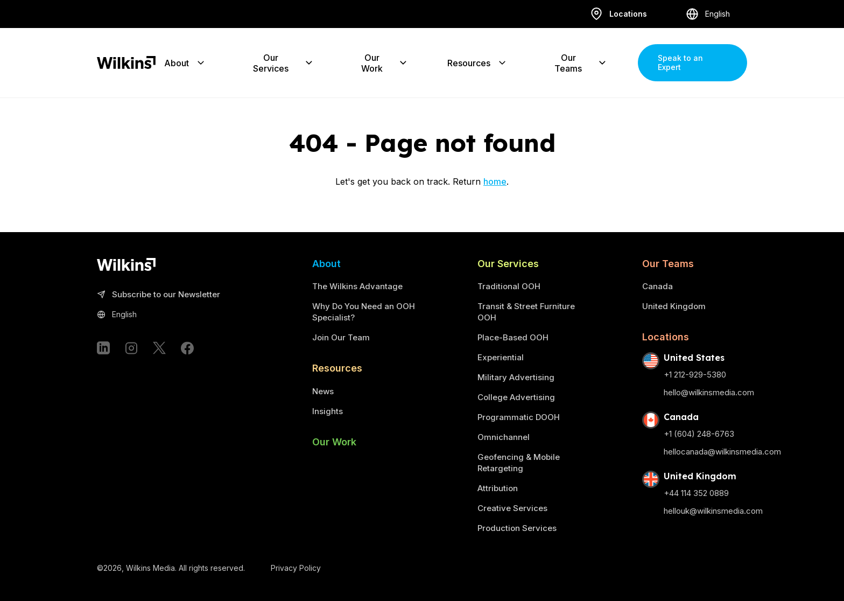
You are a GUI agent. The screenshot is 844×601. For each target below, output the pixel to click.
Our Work (334, 442)
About (326, 263)
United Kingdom (674, 306)
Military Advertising (515, 377)
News (323, 391)
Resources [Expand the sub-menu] (477, 62)
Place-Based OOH (512, 337)
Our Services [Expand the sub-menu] (283, 62)
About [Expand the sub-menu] (185, 62)
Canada (657, 286)
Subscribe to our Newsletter (158, 294)
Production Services (517, 528)
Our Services (508, 263)
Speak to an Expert (680, 62)
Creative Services (512, 508)
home (495, 181)
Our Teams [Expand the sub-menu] (580, 62)
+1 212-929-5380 (695, 374)
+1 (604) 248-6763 (699, 434)
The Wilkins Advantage (357, 286)
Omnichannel (503, 437)
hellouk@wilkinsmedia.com (713, 511)
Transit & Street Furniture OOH (526, 312)
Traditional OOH (508, 286)
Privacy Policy (296, 567)
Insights (327, 411)
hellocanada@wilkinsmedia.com (722, 451)
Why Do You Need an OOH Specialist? (363, 312)
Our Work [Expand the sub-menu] (384, 62)
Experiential (500, 357)
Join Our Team (341, 337)
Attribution (497, 488)
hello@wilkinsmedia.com (709, 392)
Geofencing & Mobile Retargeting (518, 462)
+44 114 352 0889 (696, 493)
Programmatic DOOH (518, 417)
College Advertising (516, 397)
